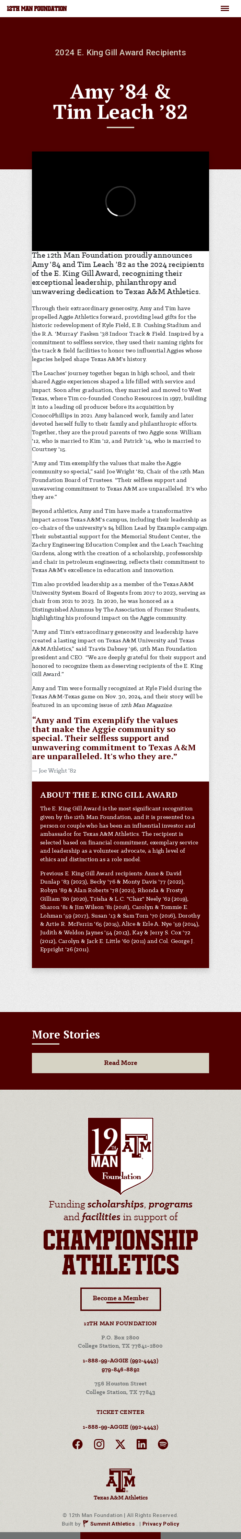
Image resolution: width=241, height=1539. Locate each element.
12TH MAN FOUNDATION (37, 9)
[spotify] (163, 1446)
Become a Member (121, 1299)
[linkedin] (142, 1446)
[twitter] (120, 1446)
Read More (120, 1063)
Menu (224, 5)
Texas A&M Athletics (120, 1483)
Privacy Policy (160, 1524)
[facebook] (77, 1446)
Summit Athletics (112, 1524)
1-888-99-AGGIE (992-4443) (120, 1361)
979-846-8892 (121, 1370)
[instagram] (99, 1446)
